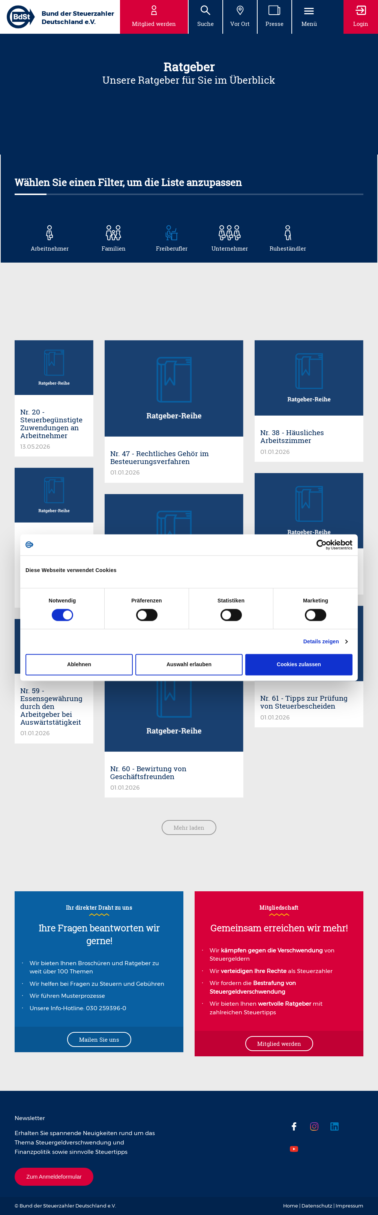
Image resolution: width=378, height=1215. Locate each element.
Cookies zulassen (299, 665)
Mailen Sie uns (99, 1039)
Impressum (349, 1206)
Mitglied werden (279, 1043)
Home (290, 1206)
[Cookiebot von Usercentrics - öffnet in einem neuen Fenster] (319, 544)
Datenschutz (317, 1206)
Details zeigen (321, 642)
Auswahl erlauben (189, 665)
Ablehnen (79, 665)
